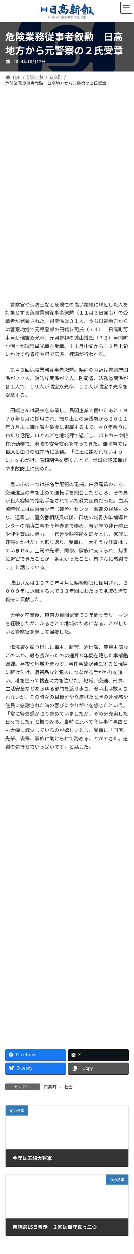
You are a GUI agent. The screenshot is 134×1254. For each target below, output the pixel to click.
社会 (68, 1086)
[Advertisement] (67, 149)
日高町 (50, 1086)
